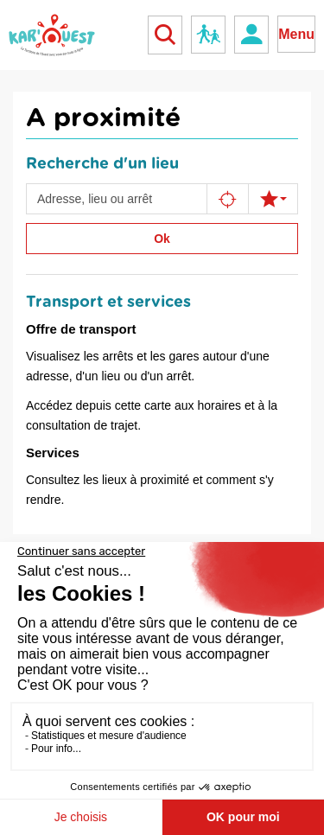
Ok (162, 238)
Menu (296, 34)
